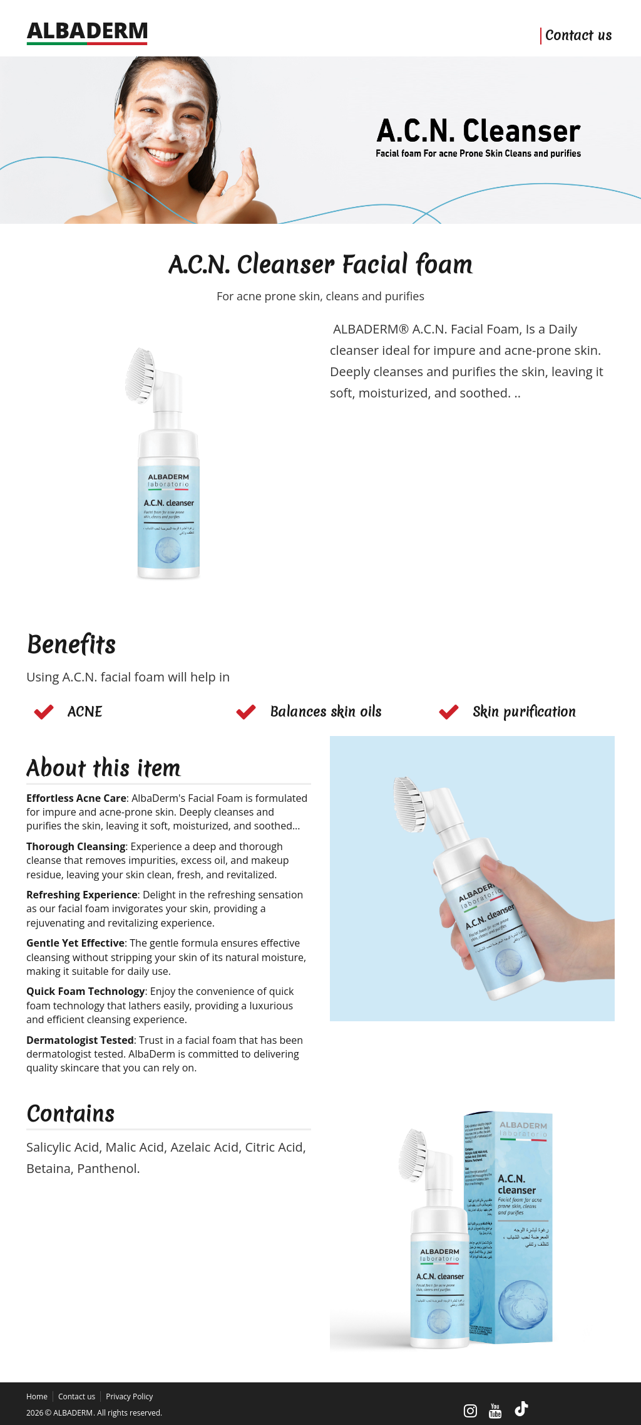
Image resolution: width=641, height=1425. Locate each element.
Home (37, 1396)
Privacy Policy (129, 1396)
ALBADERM (73, 1412)
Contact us (578, 36)
